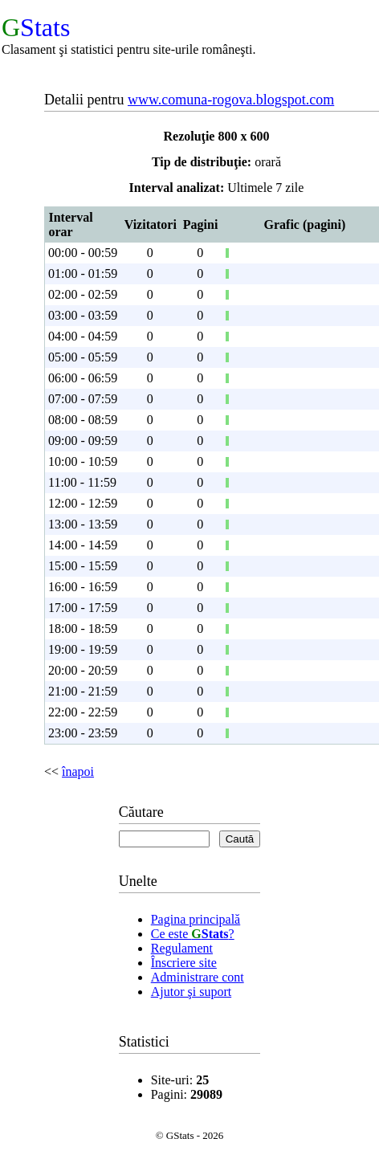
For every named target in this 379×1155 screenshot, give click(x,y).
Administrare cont (197, 977)
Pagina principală (196, 919)
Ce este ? (192, 934)
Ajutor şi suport (191, 991)
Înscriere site (184, 962)
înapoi (78, 771)
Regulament (182, 948)
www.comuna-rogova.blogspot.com (231, 100)
